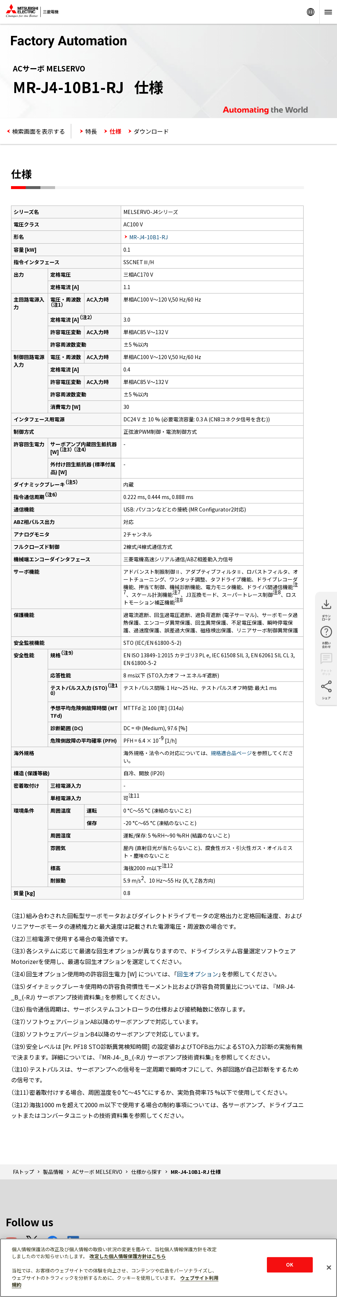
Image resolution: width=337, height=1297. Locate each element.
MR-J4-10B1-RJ (148, 237)
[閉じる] (329, 1267)
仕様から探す (146, 1171)
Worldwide (310, 12)
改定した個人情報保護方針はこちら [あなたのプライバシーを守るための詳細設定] (128, 1256)
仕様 (115, 131)
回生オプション (197, 973)
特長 (91, 131)
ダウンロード (151, 131)
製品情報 (53, 1171)
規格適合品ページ (231, 753)
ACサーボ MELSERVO (97, 1171)
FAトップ (23, 1171)
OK (289, 1264)
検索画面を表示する (38, 131)
